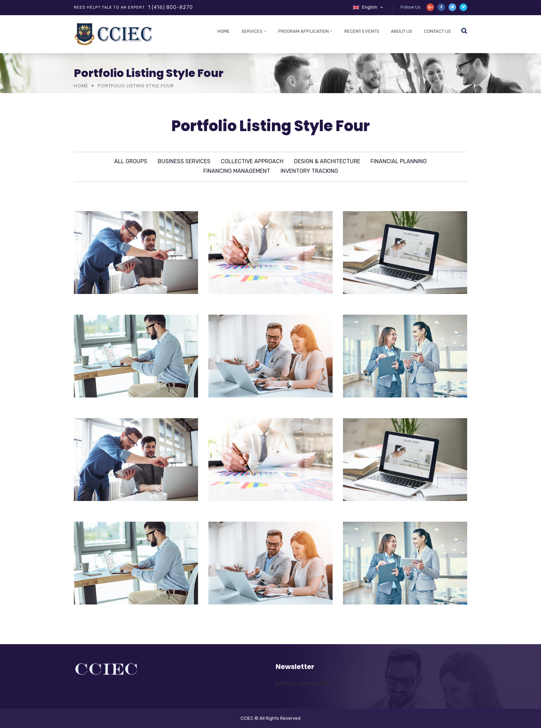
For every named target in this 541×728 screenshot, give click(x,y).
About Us (401, 31)
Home (223, 31)
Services (252, 31)
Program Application (303, 31)
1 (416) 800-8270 (170, 7)
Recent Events (361, 31)
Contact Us (437, 31)
